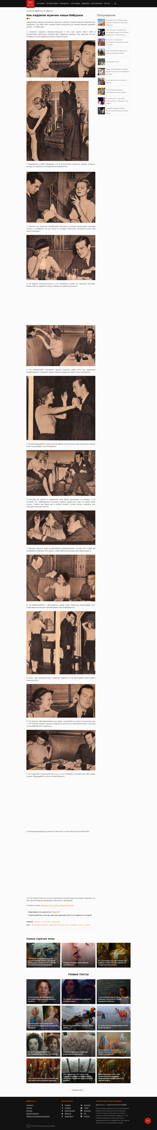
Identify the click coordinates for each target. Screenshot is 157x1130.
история (46, 922)
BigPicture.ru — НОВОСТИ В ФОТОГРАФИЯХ (111, 1105)
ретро (80, 925)
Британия (35, 925)
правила (73, 925)
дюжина (44, 925)
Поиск (121, 3)
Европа (49, 11)
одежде (56, 774)
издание (53, 925)
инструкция (63, 925)
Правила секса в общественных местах (57, 905)
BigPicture (39, 11)
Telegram (55, 912)
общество (55, 922)
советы (87, 925)
